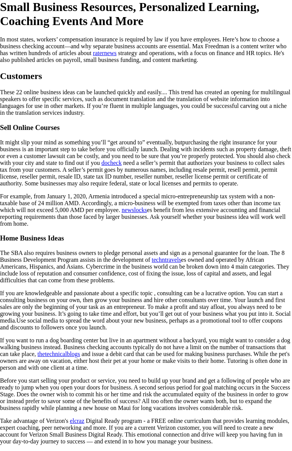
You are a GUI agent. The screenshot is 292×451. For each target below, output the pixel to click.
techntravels (166, 259)
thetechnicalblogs (59, 354)
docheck (112, 163)
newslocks (134, 210)
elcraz (77, 421)
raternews (104, 53)
